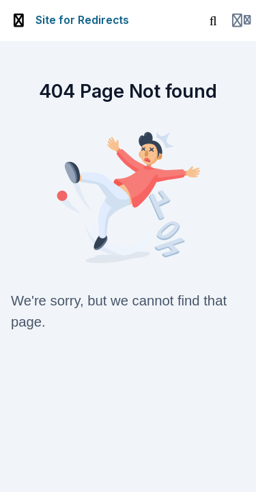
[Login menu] (241, 20)
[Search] (213, 20)
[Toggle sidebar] (19, 20)
